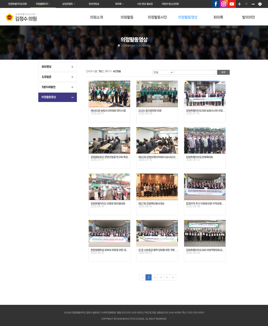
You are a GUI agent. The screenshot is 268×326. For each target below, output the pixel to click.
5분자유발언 (48, 87)
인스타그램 (224, 4)
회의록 (118, 4)
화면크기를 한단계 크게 (239, 4)
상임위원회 (67, 4)
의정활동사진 (157, 17)
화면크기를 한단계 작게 (253, 4)
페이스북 (216, 4)
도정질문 (46, 76)
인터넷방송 (94, 4)
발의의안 (248, 17)
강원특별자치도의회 (17, 4)
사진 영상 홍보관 (145, 4)
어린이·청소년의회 (170, 4)
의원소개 (96, 17)
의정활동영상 (187, 17)
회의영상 (46, 66)
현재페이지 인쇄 (260, 4)
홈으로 (119, 46)
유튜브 (232, 4)
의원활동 (127, 17)
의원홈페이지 (42, 4)
